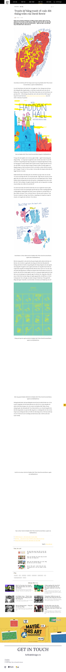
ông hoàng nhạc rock (17, 577)
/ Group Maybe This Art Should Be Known (13, 662)
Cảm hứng (21, 6)
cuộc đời (29, 575)
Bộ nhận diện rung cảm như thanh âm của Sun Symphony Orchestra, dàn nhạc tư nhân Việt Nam (53, 607)
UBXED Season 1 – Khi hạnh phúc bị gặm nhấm (26, 536)
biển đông (24, 575)
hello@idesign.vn (33, 655)
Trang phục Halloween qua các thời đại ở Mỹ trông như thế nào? (53, 597)
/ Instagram (7, 660)
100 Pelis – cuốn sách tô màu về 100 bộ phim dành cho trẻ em (29, 538)
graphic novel (40, 575)
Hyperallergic (49, 544)
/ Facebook (6, 659)
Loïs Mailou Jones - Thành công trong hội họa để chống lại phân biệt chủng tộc (24, 597)
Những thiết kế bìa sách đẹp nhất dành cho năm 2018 (27, 540)
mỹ (45, 575)
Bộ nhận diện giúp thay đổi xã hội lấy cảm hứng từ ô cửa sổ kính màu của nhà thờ (36, 552)
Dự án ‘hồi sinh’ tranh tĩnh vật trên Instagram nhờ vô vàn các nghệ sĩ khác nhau (36, 567)
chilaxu (18, 17)
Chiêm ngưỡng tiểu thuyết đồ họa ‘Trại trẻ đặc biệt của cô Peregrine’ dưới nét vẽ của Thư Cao (52, 587)
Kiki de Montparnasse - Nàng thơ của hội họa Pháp (24, 606)
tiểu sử (24, 577)
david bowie (34, 575)
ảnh (19, 575)
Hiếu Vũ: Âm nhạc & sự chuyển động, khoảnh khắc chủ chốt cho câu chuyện (24, 587)
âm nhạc (15, 575)
